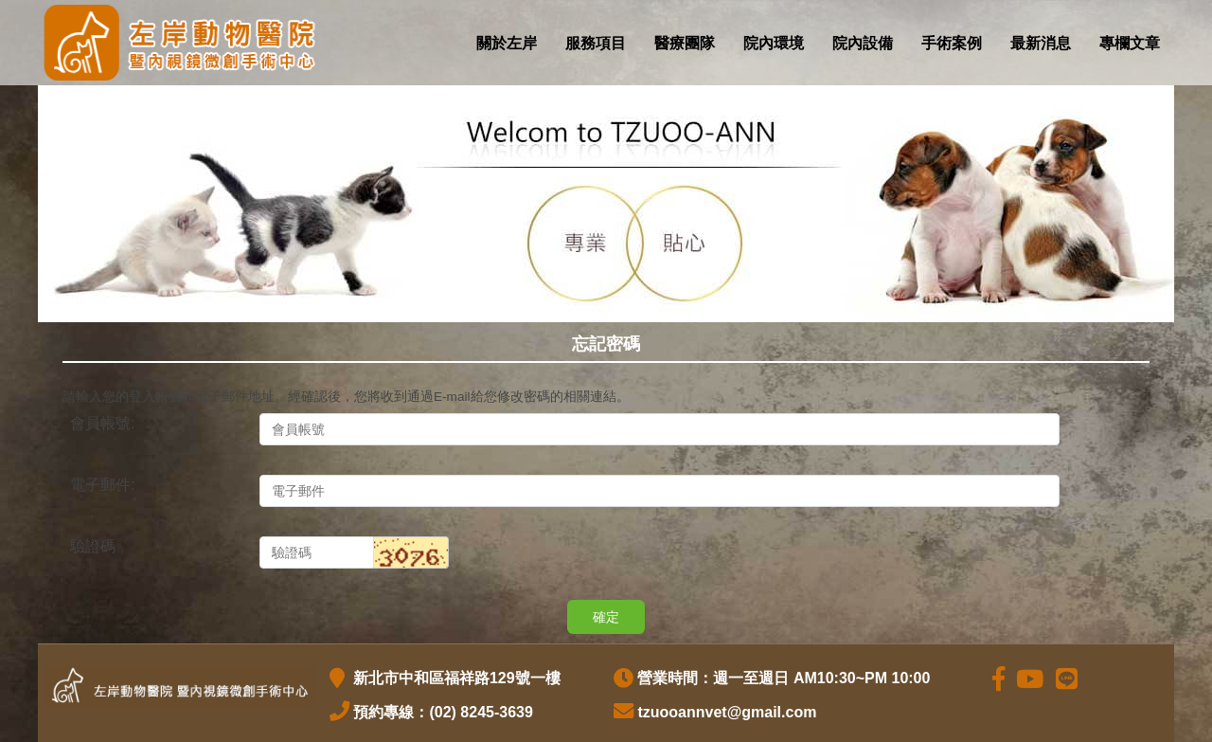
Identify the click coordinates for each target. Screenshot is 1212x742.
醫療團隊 (684, 43)
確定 (606, 616)
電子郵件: (102, 485)
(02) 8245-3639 (480, 712)
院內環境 (773, 43)
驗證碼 (93, 546)
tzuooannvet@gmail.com (726, 712)
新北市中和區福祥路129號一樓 (454, 678)
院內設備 (862, 43)
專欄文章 (1129, 43)
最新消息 (1040, 43)
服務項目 (595, 43)
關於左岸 (506, 43)
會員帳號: (102, 423)
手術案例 (951, 43)
